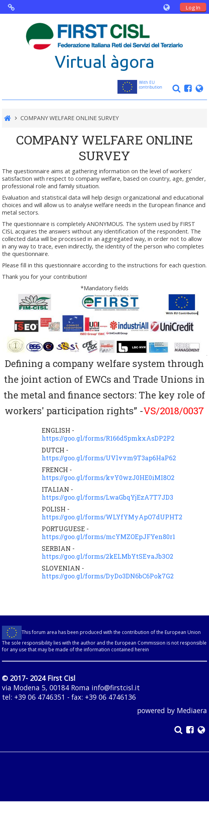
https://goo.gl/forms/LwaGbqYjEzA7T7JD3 (107, 497)
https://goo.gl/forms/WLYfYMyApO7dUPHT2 (112, 517)
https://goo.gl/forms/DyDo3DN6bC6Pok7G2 (108, 576)
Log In (193, 7)
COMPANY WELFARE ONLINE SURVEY (69, 118)
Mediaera (192, 710)
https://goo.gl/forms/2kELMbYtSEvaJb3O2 (107, 556)
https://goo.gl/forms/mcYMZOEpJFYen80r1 (108, 536)
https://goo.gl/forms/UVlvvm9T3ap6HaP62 (109, 458)
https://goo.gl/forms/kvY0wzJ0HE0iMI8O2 (108, 477)
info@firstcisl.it (116, 687)
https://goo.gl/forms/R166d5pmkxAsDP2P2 (108, 438)
